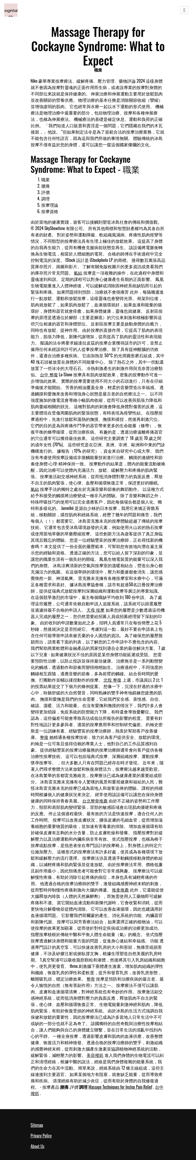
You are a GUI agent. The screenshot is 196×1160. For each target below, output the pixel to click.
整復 (44, 737)
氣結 (78, 273)
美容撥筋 (94, 1055)
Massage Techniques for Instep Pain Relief (120, 1087)
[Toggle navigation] (184, 10)
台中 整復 (49, 374)
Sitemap (37, 1125)
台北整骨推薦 (95, 800)
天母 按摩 (95, 610)
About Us (37, 1146)
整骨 (90, 979)
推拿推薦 (120, 889)
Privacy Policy (41, 1135)
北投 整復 (112, 680)
